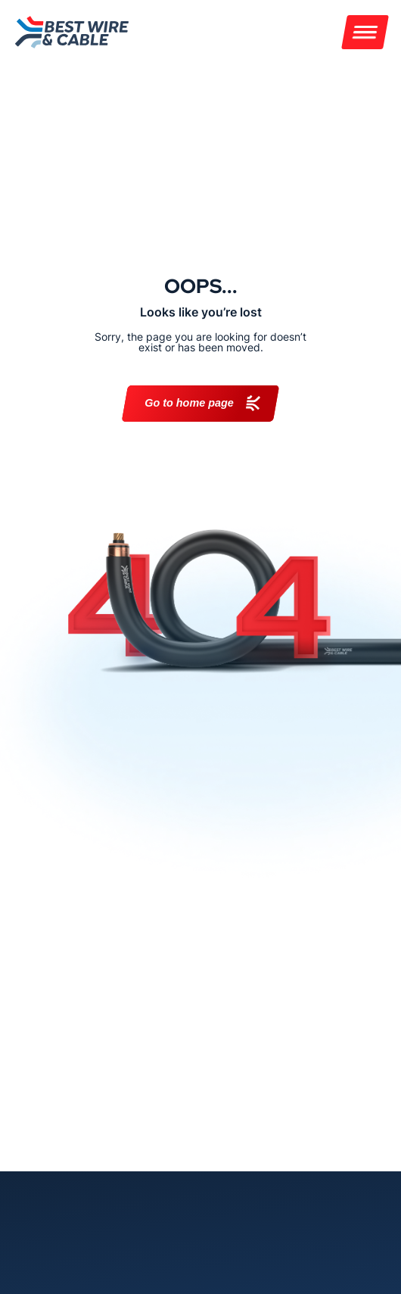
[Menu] (365, 32)
